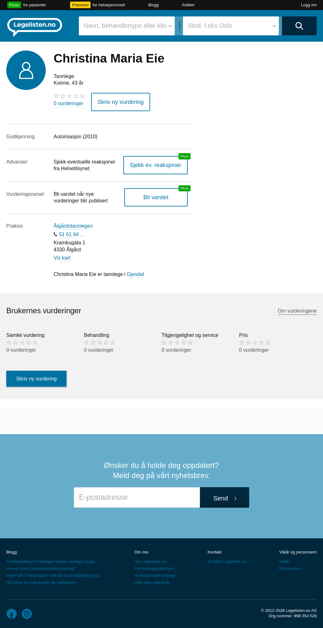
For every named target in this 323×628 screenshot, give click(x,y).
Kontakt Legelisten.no (227, 559)
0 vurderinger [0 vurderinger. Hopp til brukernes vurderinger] (68, 103)
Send (220, 496)
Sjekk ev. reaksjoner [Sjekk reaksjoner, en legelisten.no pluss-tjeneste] (159, 163)
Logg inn (309, 5)
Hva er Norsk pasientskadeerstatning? (41, 566)
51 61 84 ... (71, 232)
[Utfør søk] (299, 25)
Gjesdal (135, 272)
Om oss (141, 550)
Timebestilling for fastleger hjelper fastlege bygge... (52, 559)
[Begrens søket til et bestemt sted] (231, 25)
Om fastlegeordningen (154, 566)
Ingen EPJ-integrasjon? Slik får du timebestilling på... (54, 573)
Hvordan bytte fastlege (154, 573)
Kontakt (214, 550)
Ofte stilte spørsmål (152, 580)
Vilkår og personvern (298, 550)
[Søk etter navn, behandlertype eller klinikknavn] (127, 25)
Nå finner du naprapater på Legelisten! (41, 580)
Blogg (153, 5)
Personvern (289, 566)
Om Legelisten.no (150, 559)
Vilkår (284, 559)
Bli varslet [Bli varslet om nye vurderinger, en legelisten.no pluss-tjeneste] (160, 195)
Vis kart (62, 255)
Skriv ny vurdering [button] (117, 101)
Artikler (188, 5)
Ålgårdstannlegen (73, 224)
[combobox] (127, 25)
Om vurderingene (297, 308)
